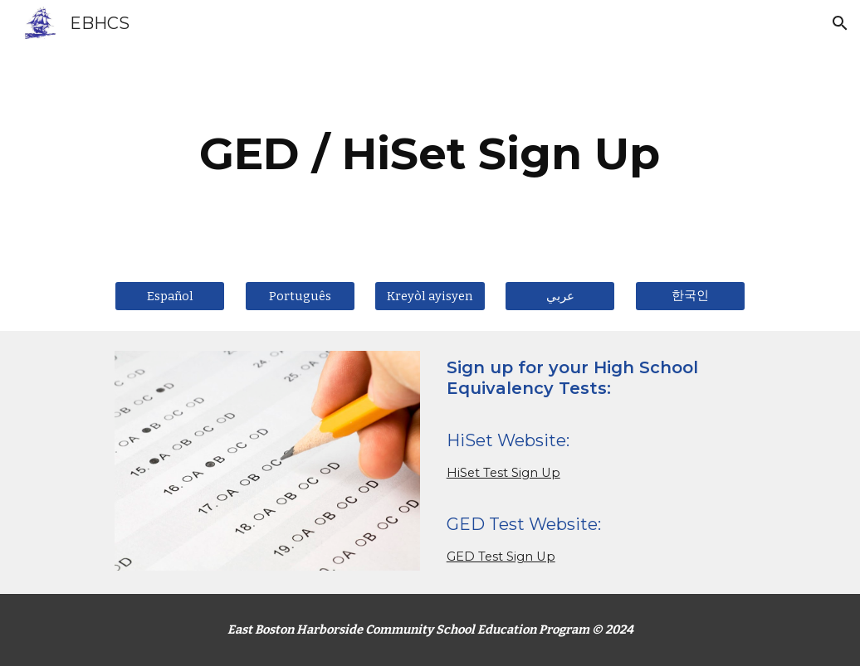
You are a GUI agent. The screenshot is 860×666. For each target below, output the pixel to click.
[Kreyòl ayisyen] (429, 295)
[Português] (300, 295)
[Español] (169, 295)
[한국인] (690, 295)
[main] (429, 154)
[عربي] (560, 295)
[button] (840, 23)
